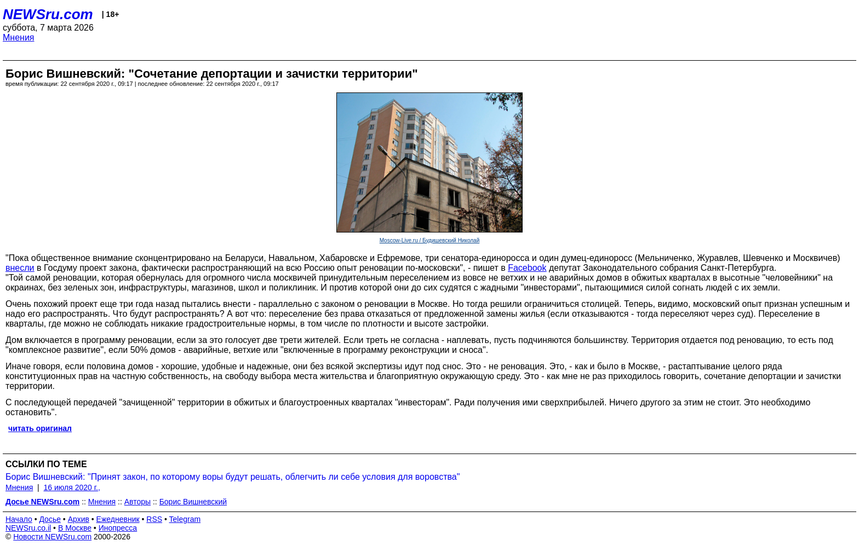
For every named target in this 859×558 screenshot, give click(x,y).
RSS (154, 519)
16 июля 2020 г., (72, 487)
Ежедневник (118, 519)
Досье (50, 519)
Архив (78, 519)
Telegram (185, 519)
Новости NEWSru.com (52, 536)
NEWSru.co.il (28, 528)
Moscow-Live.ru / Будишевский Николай (430, 240)
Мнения (19, 37)
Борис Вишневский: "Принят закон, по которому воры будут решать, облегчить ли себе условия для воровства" (232, 476)
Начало (18, 519)
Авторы (137, 501)
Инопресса (118, 528)
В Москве (74, 528)
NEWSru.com (48, 14)
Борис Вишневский (193, 501)
